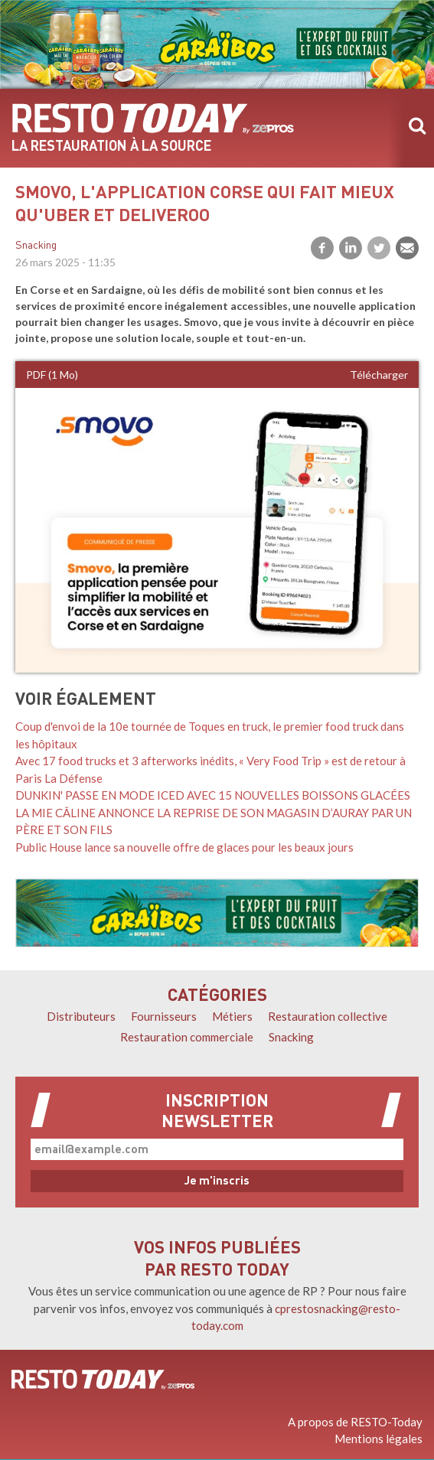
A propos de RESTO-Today (355, 1422)
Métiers (232, 1016)
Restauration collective (327, 1016)
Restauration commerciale (186, 1037)
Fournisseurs (164, 1016)
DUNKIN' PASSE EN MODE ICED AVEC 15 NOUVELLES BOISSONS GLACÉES (212, 795)
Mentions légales (378, 1438)
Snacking (36, 246)
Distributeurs (81, 1016)
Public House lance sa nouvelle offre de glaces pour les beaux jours (184, 847)
